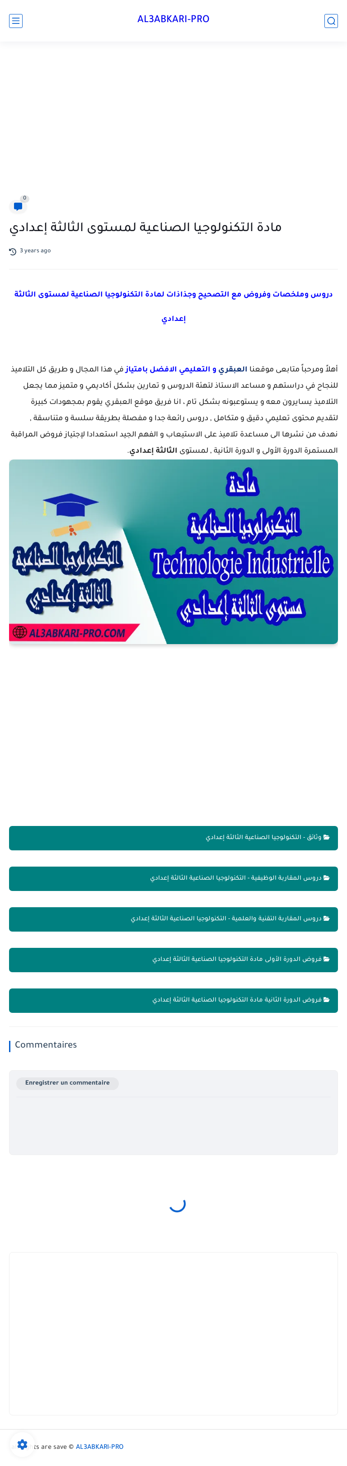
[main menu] (16, 21)
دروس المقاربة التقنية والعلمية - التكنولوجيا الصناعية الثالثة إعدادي (230, 919)
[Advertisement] (173, 123)
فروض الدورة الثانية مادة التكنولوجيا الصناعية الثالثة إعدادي (241, 1000)
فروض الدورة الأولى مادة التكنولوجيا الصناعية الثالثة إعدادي (241, 959)
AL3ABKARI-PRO (173, 20)
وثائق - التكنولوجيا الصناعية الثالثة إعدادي (268, 838)
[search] (331, 21)
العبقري (233, 370)
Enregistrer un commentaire (67, 1083)
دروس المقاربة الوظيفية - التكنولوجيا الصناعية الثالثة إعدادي (240, 878)
